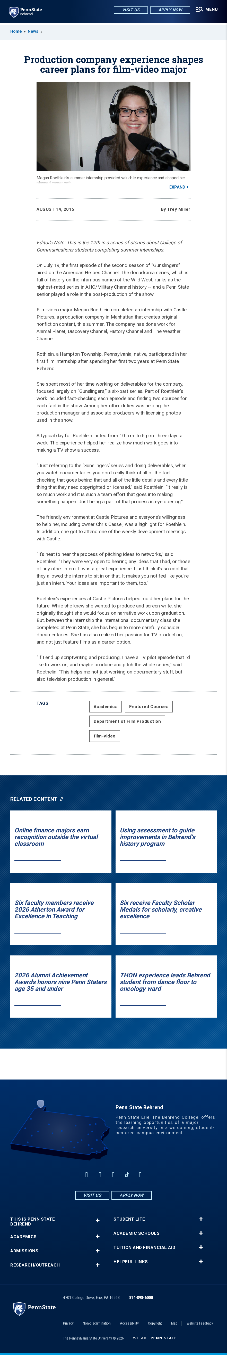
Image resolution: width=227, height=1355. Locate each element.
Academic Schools (137, 1233)
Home (16, 31)
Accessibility (129, 1323)
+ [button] (98, 1220)
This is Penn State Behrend (32, 1222)
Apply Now (170, 10)
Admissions (24, 1250)
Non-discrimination (97, 1323)
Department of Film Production (127, 721)
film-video (105, 736)
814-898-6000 (141, 1297)
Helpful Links (131, 1261)
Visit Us (130, 10)
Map (174, 1323)
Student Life (129, 1219)
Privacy (68, 1323)
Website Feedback (200, 1323)
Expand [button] (177, 187)
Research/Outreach (35, 1265)
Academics (106, 706)
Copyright (155, 1323)
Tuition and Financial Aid (145, 1247)
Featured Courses (148, 706)
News (33, 31)
